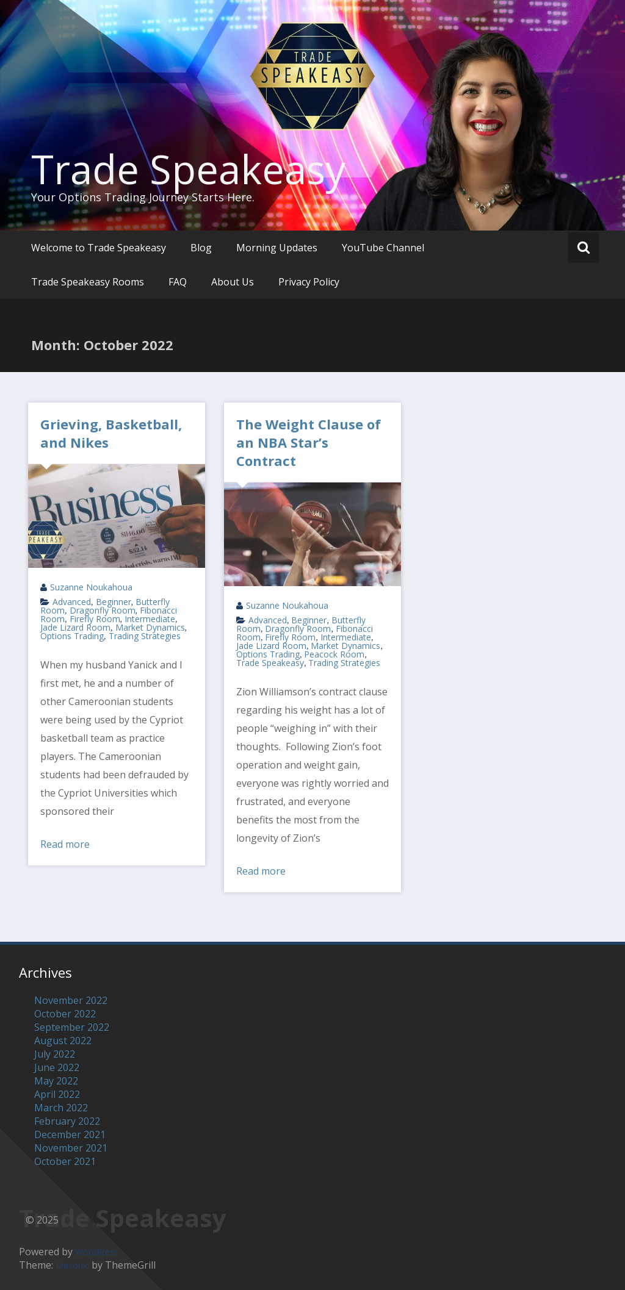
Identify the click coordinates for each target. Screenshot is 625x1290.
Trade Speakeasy (188, 169)
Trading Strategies (145, 636)
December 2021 (70, 1134)
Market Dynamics (150, 627)
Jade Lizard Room (75, 627)
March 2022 (61, 1107)
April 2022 (57, 1094)
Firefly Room (95, 619)
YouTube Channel (383, 247)
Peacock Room (334, 654)
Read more (65, 844)
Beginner (113, 601)
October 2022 (65, 1013)
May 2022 (56, 1081)
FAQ (177, 281)
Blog (201, 247)
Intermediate (150, 619)
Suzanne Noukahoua (91, 587)
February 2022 (67, 1121)
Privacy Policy (308, 281)
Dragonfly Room (102, 610)
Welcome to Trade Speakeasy (98, 247)
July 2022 (54, 1054)
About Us (232, 281)
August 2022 (63, 1040)
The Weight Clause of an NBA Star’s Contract (308, 442)
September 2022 (71, 1027)
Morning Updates (276, 247)
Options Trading (72, 636)
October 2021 (65, 1161)
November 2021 (70, 1148)
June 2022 (56, 1067)
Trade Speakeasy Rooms (87, 281)
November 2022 (70, 1000)
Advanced (71, 601)
